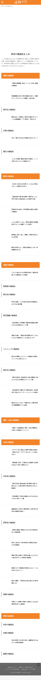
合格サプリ (19, 676)
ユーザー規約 (32, 673)
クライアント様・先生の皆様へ (13, 673)
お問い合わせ (24, 673)
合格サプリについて (12, 671)
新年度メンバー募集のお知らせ (26, 671)
